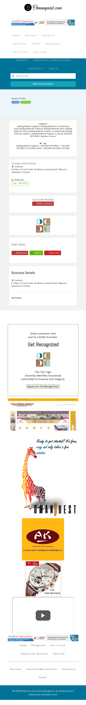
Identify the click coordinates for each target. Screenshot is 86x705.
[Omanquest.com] (43, 8)
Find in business (43, 83)
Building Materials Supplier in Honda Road (46, 131)
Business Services (48, 136)
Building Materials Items (54, 129)
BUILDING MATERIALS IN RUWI (56, 148)
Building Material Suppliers (28, 126)
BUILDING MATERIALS (50, 146)
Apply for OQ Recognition (43, 386)
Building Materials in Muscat (31, 129)
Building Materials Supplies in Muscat (47, 134)
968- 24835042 (20, 183)
